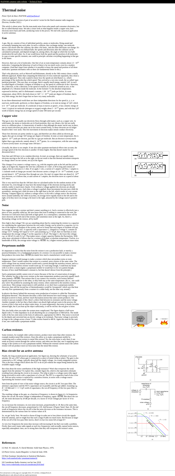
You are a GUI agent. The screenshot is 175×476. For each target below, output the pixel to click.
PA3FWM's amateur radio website (14, 2)
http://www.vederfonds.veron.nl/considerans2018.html (23, 464)
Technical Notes (35, 2)
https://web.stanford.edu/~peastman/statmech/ (19, 458)
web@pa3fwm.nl (33, 16)
